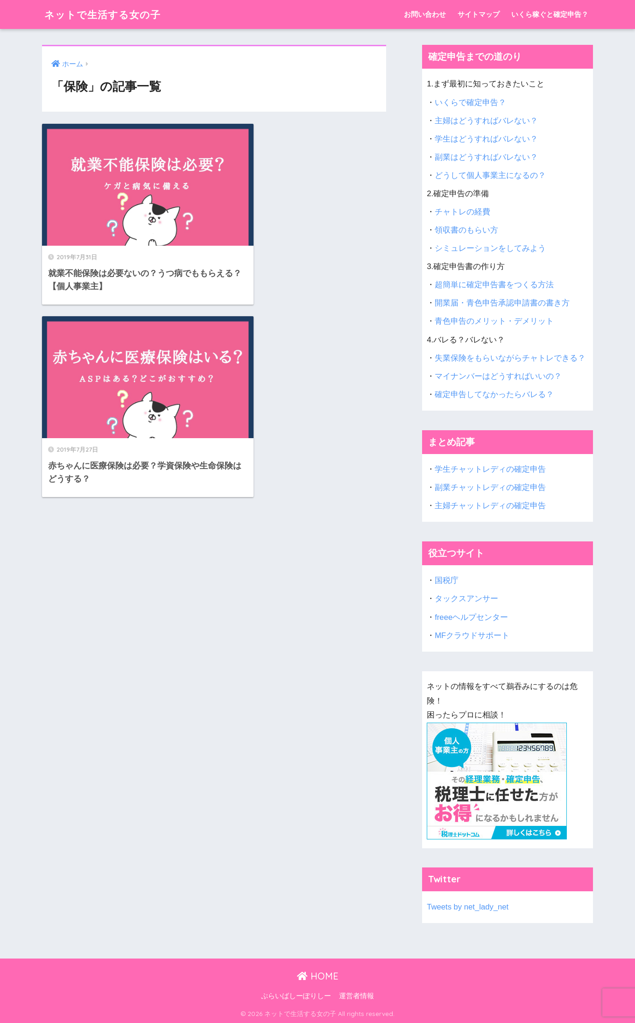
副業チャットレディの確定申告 (490, 487)
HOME (318, 976)
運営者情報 (356, 996)
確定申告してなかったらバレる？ (494, 394)
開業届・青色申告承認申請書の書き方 (502, 302)
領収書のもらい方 (466, 230)
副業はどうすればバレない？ (486, 157)
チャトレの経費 (462, 211)
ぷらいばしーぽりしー (296, 996)
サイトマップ (479, 14)
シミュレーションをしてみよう (490, 248)
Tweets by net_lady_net (468, 906)
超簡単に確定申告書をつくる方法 (494, 284)
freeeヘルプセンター (471, 617)
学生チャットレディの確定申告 (490, 469)
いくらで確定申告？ (470, 102)
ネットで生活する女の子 (107, 14)
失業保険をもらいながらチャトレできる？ (510, 358)
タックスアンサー (466, 598)
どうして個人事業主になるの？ (490, 175)
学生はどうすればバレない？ (486, 139)
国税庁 (447, 580)
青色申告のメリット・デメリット (494, 321)
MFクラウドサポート (472, 635)
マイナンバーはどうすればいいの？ (498, 376)
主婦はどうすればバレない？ (486, 120)
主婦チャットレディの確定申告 (490, 505)
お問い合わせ (425, 14)
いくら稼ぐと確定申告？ (549, 14)
